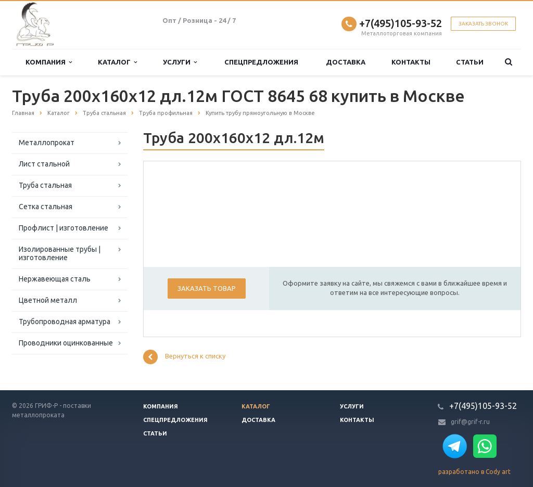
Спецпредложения (261, 62)
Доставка (345, 62)
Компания (49, 62)
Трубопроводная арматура (64, 321)
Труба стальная (45, 185)
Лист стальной (44, 164)
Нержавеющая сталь (55, 279)
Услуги (180, 62)
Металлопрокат (46, 142)
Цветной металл (48, 300)
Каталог (117, 62)
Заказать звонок (483, 24)
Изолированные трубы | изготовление (59, 253)
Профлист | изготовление (63, 228)
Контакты (410, 62)
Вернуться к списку (184, 357)
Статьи (470, 62)
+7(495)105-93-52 (400, 23)
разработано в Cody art (474, 471)
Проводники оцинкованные (66, 343)
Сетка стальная (45, 206)
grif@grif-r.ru (470, 421)
